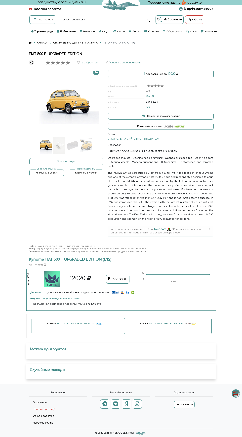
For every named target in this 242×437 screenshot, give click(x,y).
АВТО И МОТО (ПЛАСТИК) (119, 43)
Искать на (75, 324)
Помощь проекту (44, 409)
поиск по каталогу (72, 20)
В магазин (118, 279)
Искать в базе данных (161, 126)
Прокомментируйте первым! (161, 116)
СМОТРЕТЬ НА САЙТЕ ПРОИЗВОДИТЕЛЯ (134, 139)
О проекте (40, 402)
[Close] (209, 229)
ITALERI (150, 96)
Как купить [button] (37, 264)
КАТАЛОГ (42, 43)
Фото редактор (43, 416)
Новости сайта (43, 423)
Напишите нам (184, 404)
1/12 (148, 107)
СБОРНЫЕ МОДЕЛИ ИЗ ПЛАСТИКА (75, 43)
